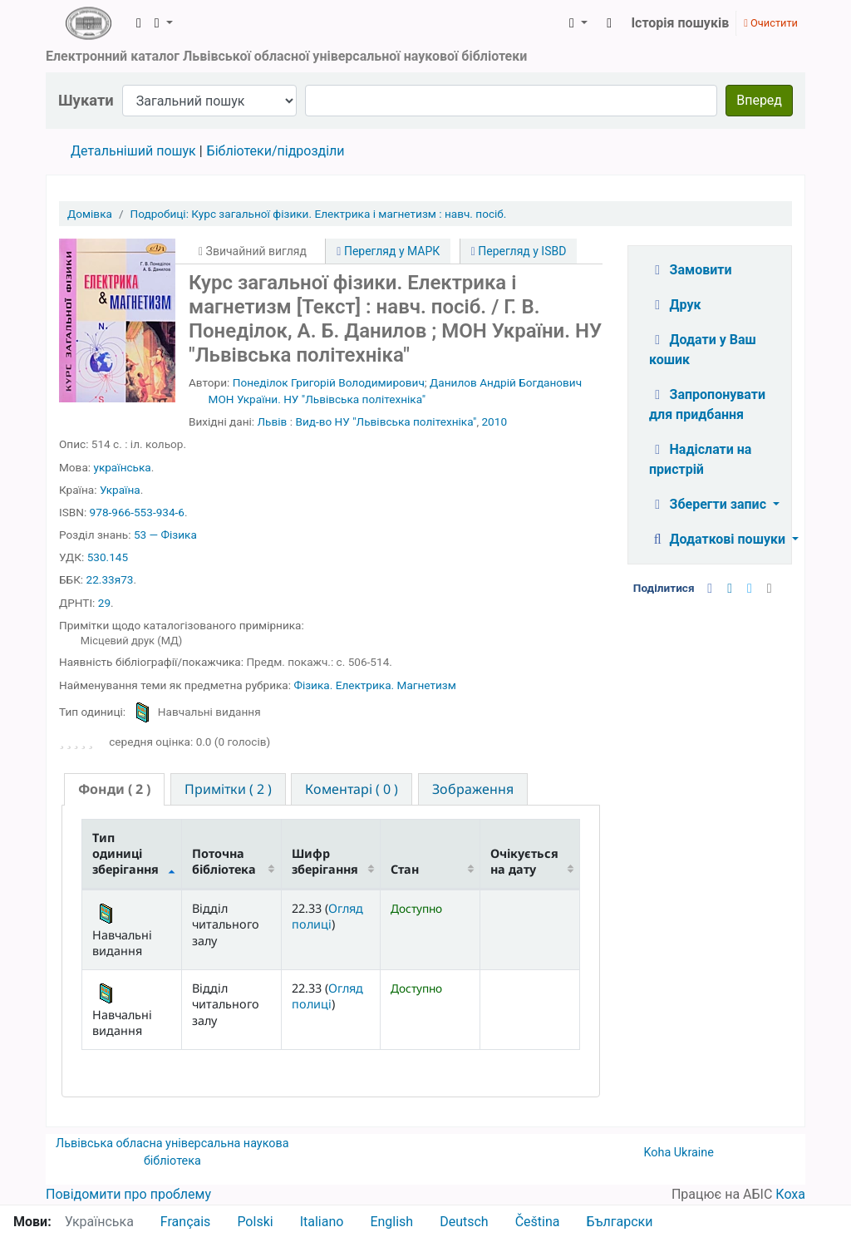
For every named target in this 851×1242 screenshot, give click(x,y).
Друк (675, 305)
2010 (494, 421)
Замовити (690, 270)
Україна (120, 489)
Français (185, 1222)
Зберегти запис (709, 504)
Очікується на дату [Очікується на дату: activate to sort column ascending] (524, 861)
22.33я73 (110, 579)
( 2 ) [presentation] (114, 789)
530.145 (107, 557)
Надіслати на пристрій (700, 459)
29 (104, 602)
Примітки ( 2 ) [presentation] (228, 789)
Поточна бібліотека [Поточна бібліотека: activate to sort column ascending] (224, 861)
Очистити (771, 23)
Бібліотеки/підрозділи (276, 151)
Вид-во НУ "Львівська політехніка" (385, 421)
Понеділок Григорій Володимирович (329, 382)
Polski (255, 1222)
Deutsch (464, 1222)
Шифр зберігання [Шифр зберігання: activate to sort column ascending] (325, 861)
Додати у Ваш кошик (702, 349)
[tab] (114, 789)
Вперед (759, 100)
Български (619, 1222)
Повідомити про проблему (128, 1194)
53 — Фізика (165, 534)
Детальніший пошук (133, 151)
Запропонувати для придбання (707, 404)
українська (121, 467)
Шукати (86, 100)
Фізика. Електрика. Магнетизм (374, 685)
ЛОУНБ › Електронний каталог (88, 23)
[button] (139, 23)
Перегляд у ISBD (519, 251)
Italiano (322, 1222)
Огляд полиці (327, 916)
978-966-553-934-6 (137, 512)
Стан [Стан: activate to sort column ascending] (405, 869)
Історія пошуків (680, 23)
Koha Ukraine (678, 1153)
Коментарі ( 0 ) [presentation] (351, 789)
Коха (790, 1194)
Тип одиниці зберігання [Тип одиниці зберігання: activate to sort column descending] (125, 854)
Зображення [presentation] (473, 789)
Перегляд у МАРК (388, 251)
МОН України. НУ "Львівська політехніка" (317, 399)
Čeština (537, 1222)
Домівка (89, 213)
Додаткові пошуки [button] (719, 539)
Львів (273, 421)
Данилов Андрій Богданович (506, 382)
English (391, 1222)
